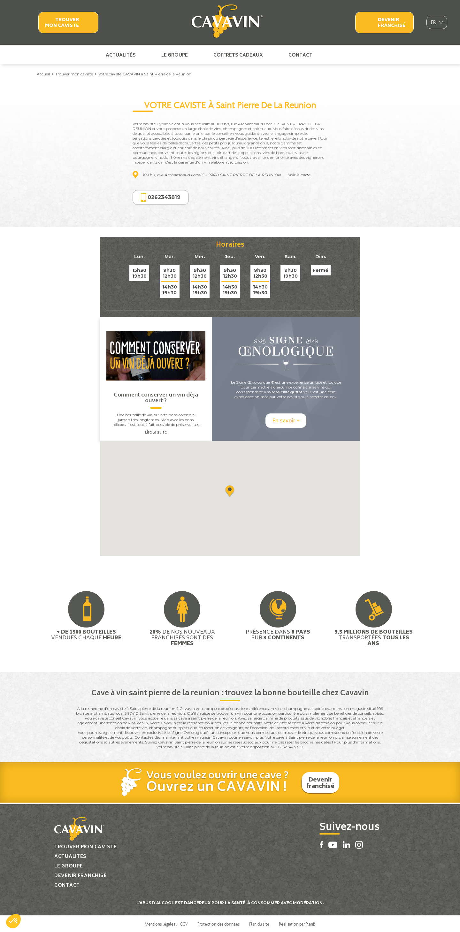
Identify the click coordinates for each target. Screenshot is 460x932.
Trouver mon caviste (62, 23)
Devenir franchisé (391, 23)
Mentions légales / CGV (166, 923)
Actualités (121, 54)
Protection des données (218, 923)
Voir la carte (299, 175)
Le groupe (174, 54)
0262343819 (160, 197)
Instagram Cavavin (362, 55)
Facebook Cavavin (330, 55)
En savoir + (286, 420)
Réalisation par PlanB (297, 923)
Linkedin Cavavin (352, 55)
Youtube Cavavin (340, 55)
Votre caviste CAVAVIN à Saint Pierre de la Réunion (144, 74)
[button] (13, 921)
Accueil (43, 74)
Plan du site (259, 923)
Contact (300, 54)
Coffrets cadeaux (238, 54)
